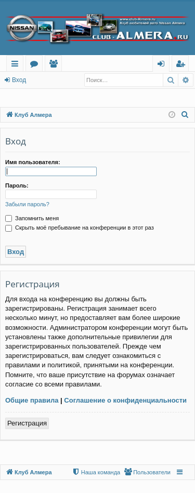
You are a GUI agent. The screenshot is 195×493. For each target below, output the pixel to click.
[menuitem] (185, 115)
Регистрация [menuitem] (183, 65)
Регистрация (27, 423)
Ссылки (17, 65)
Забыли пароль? (27, 204)
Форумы (36, 65)
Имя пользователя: (32, 162)
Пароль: (17, 185)
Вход (19, 80)
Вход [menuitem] (163, 65)
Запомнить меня (32, 218)
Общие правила (31, 400)
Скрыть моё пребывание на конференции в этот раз (79, 227)
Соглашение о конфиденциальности (125, 400)
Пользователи (55, 65)
